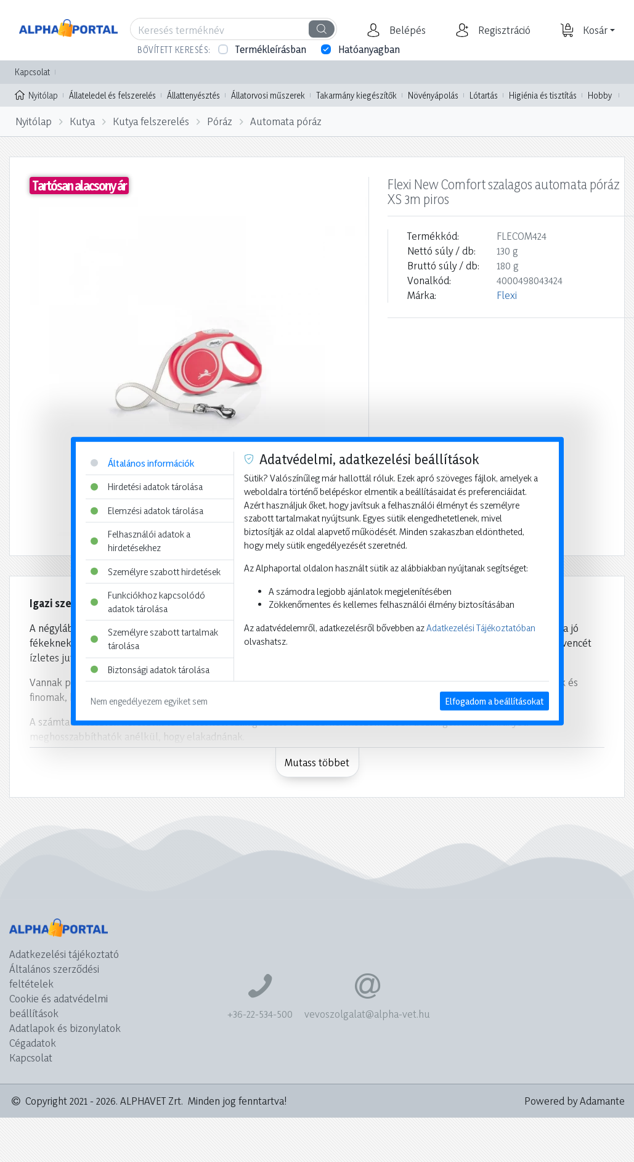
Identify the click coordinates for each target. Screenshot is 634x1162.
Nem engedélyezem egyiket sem (149, 701)
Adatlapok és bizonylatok (65, 1027)
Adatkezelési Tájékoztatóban (480, 628)
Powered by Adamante (574, 1100)
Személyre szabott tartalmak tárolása (154, 639)
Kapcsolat (32, 72)
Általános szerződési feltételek (54, 976)
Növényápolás (433, 95)
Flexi (507, 294)
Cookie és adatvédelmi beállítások (58, 1006)
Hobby (600, 95)
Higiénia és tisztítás (543, 95)
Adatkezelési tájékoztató (64, 953)
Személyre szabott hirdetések (156, 571)
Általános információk (142, 462)
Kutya (82, 121)
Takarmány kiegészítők (356, 95)
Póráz (219, 121)
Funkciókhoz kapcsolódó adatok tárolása (148, 602)
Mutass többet (317, 762)
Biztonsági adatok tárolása (150, 669)
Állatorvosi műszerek (268, 95)
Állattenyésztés (193, 95)
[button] (406, 30)
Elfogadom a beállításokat (494, 701)
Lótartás (483, 95)
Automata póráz (286, 121)
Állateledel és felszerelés (112, 95)
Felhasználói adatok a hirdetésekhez (140, 541)
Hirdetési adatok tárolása (147, 487)
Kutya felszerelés (151, 121)
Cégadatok (32, 1042)
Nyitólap (36, 94)
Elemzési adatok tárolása (147, 510)
